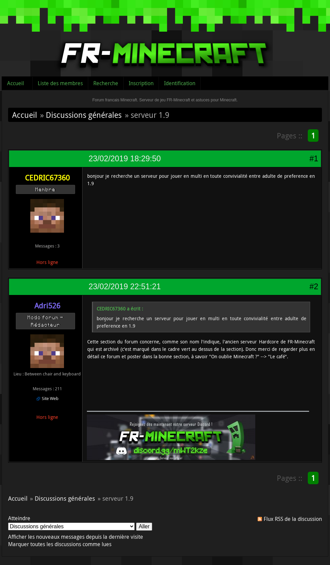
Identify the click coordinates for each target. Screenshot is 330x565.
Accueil (15, 83)
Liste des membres (60, 83)
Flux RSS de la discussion (293, 519)
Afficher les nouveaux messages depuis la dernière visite (75, 536)
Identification (179, 83)
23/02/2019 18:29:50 (125, 158)
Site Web (50, 398)
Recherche (105, 83)
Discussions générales (84, 114)
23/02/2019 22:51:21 (125, 286)
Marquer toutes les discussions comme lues (59, 544)
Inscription (141, 83)
